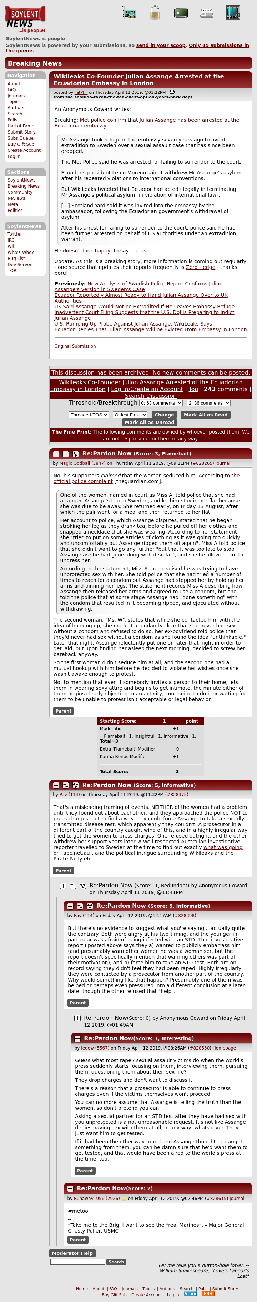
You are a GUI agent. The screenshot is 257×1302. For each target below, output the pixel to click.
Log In (14, 156)
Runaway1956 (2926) (97, 1198)
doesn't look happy (86, 251)
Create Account (24, 150)
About (13, 83)
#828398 (185, 915)
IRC (11, 240)
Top (193, 389)
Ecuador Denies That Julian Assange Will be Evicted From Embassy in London (151, 329)
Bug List (16, 258)
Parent (63, 711)
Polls (12, 119)
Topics (14, 101)
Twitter (14, 234)
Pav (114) (70, 794)
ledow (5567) (95, 1048)
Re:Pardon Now (107, 453)
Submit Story (21, 132)
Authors (15, 107)
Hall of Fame (20, 126)
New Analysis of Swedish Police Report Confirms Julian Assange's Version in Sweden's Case (139, 286)
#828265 (202, 463)
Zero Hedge (200, 267)
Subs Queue (20, 138)
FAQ (11, 89)
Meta (12, 204)
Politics (14, 210)
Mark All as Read (206, 415)
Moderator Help (72, 1253)
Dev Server (19, 264)
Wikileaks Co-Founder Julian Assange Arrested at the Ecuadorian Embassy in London (139, 80)
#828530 (200, 1048)
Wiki (11, 246)
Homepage (224, 1048)
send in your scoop (161, 45)
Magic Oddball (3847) (83, 463)
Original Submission (75, 346)
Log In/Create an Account (147, 389)
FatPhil (81, 92)
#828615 (217, 1198)
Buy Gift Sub (20, 144)
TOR (11, 270)
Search (14, 113)
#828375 (177, 794)
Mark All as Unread (150, 422)
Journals (16, 95)
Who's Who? (20, 252)
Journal (223, 463)
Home (82, 1289)
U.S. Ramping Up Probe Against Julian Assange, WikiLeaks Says (133, 324)
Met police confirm (103, 120)
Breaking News (35, 63)
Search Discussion (151, 395)
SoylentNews (25, 19)
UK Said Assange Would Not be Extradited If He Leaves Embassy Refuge (145, 306)
